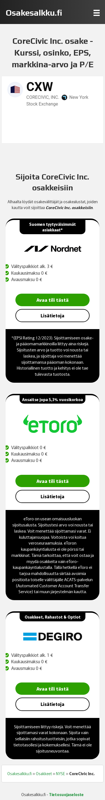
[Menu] (97, 13)
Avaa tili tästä (52, 299)
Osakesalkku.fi (19, 773)
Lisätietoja (52, 315)
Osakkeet (44, 773)
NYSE (60, 773)
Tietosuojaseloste (66, 794)
